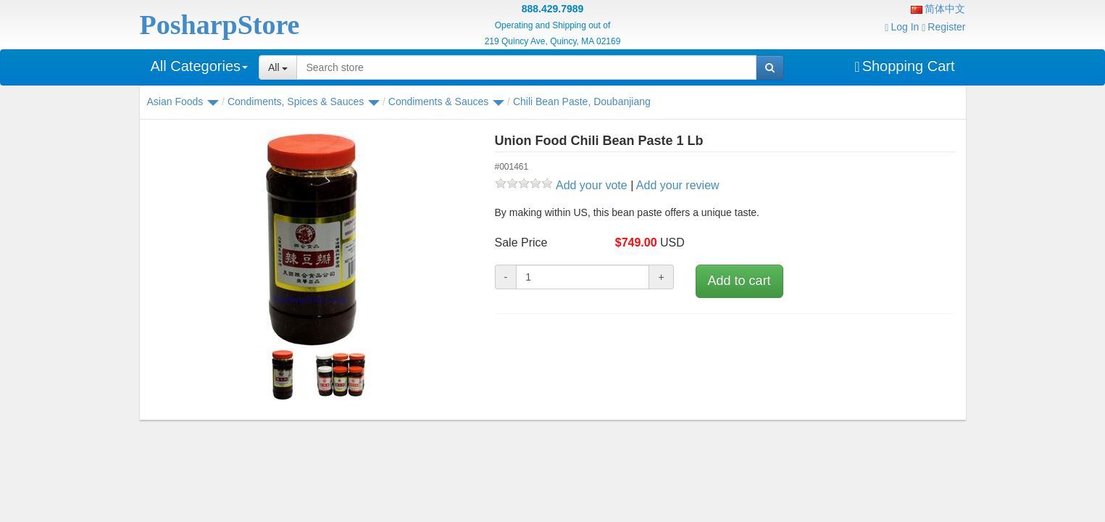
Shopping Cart (904, 66)
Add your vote (591, 185)
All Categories (200, 66)
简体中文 (938, 8)
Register (943, 27)
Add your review (678, 185)
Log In (902, 27)
